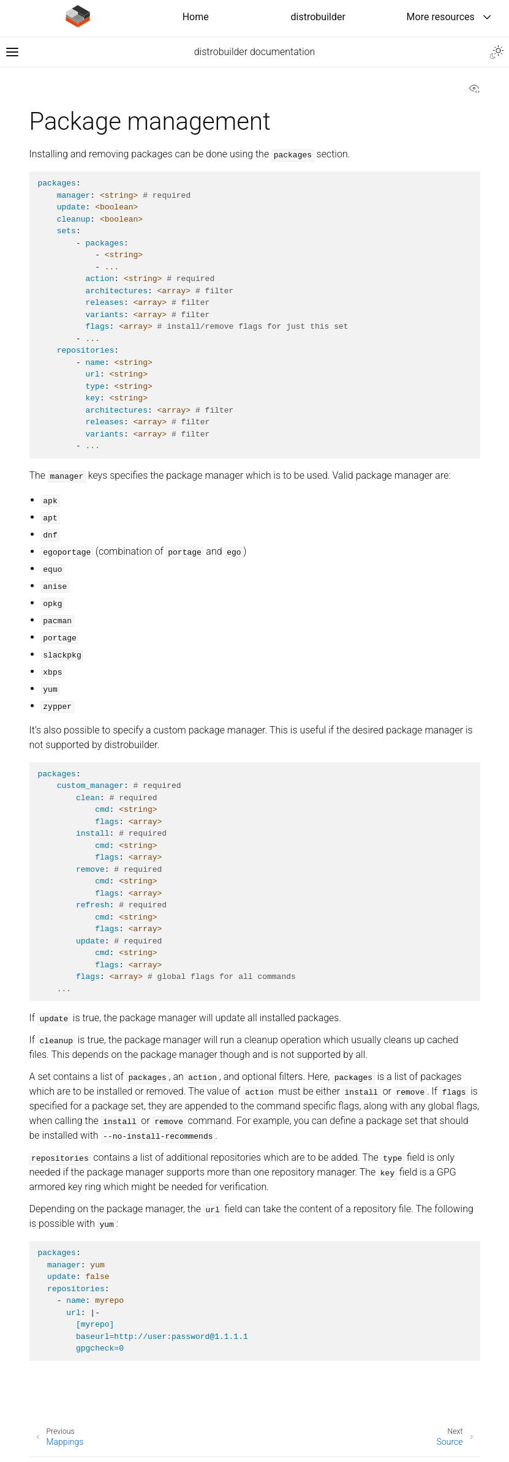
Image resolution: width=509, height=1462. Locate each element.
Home (196, 17)
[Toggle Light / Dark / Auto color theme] (496, 52)
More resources (441, 17)
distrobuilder (318, 17)
